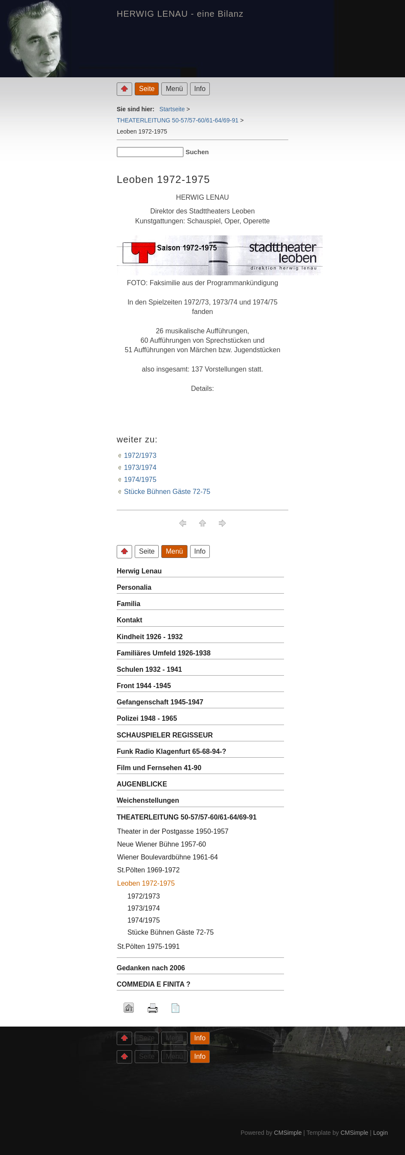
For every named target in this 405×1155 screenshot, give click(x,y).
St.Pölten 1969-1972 (148, 870)
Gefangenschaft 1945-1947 (160, 702)
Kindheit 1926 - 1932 (150, 636)
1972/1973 (140, 455)
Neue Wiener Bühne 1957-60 (161, 844)
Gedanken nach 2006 (151, 968)
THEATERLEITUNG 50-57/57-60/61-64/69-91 (178, 120)
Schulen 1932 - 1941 (149, 669)
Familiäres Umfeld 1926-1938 (164, 653)
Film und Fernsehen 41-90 (159, 767)
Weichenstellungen (148, 800)
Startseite (172, 109)
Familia (128, 603)
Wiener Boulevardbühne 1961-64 (167, 857)
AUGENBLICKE (142, 784)
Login (380, 1132)
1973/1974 (140, 467)
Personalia (134, 587)
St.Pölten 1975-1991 (148, 946)
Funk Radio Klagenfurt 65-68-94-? (171, 751)
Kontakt (129, 620)
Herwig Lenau (139, 571)
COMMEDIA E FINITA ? (153, 984)
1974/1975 (140, 479)
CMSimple (288, 1132)
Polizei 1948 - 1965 (147, 718)
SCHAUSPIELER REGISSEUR (165, 735)
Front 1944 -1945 (144, 685)
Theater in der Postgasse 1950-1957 (173, 831)
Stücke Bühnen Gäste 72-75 (167, 491)
